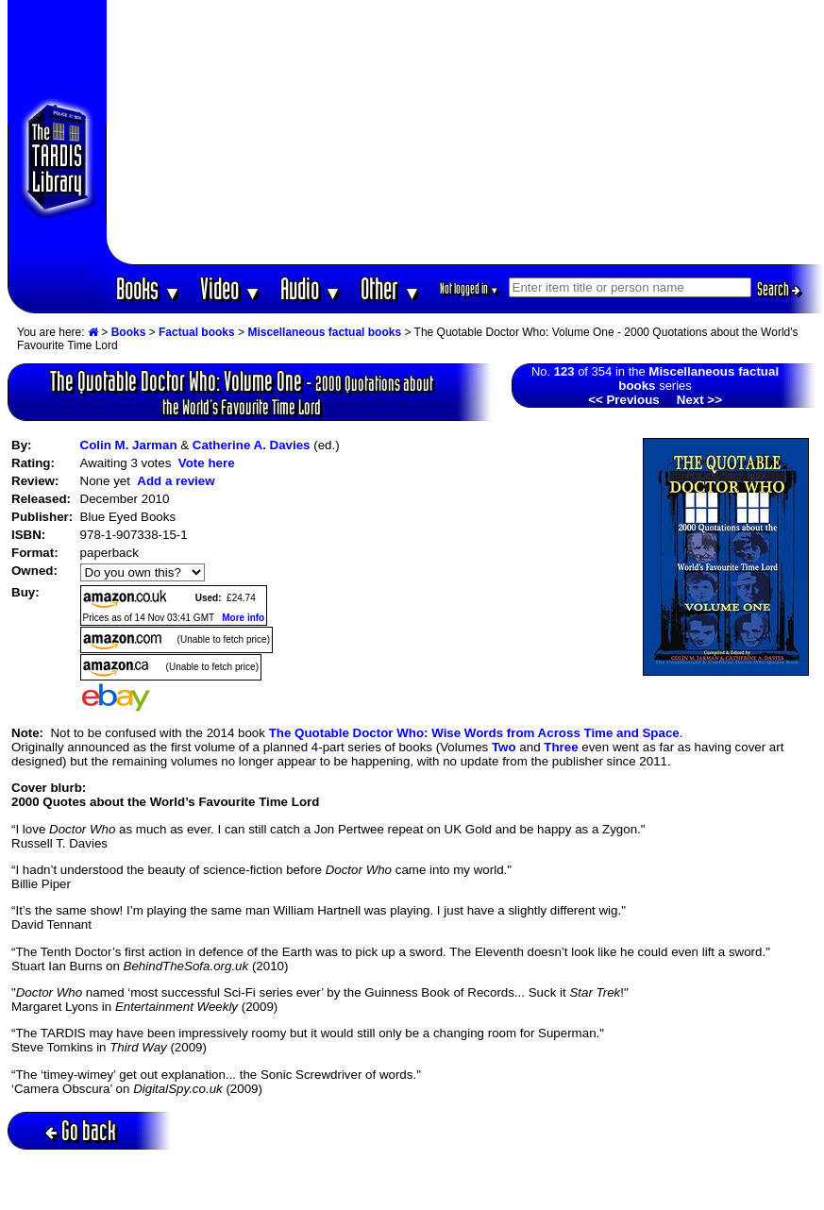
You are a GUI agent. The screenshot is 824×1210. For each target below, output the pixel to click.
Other (391, 288)
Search (778, 288)
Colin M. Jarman (128, 445)
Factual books (197, 332)
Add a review (175, 481)
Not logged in (469, 288)
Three (561, 747)
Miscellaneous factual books (324, 332)
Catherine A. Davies (252, 445)
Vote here (206, 463)
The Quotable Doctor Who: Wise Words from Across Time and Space (474, 733)
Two (504, 747)
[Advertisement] (464, 132)
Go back (80, 1130)
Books (148, 288)
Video (230, 288)
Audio (311, 288)
